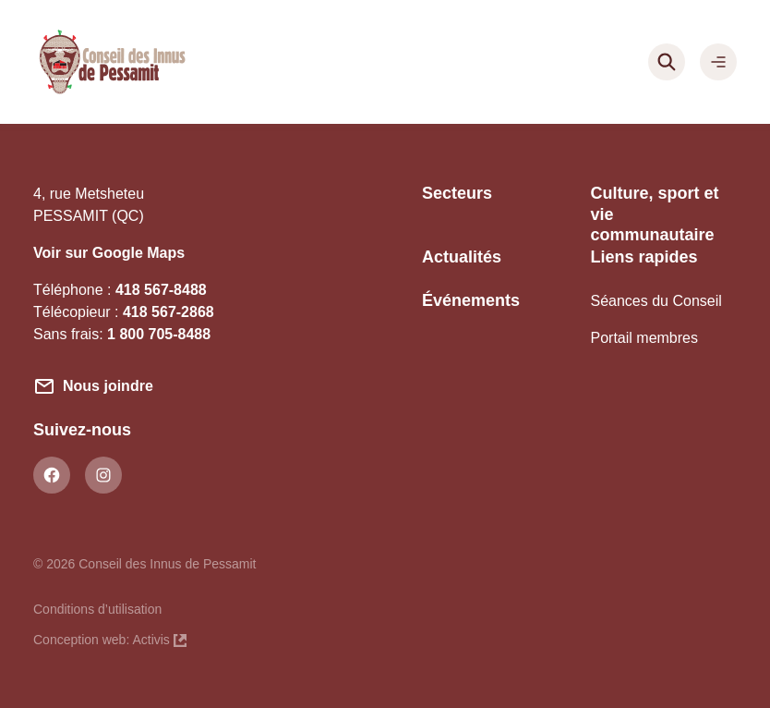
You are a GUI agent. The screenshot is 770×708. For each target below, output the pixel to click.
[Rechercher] (666, 61)
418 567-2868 (168, 312)
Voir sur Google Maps (109, 253)
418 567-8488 (161, 290)
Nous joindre (108, 386)
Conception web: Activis (109, 638)
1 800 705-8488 (159, 334)
